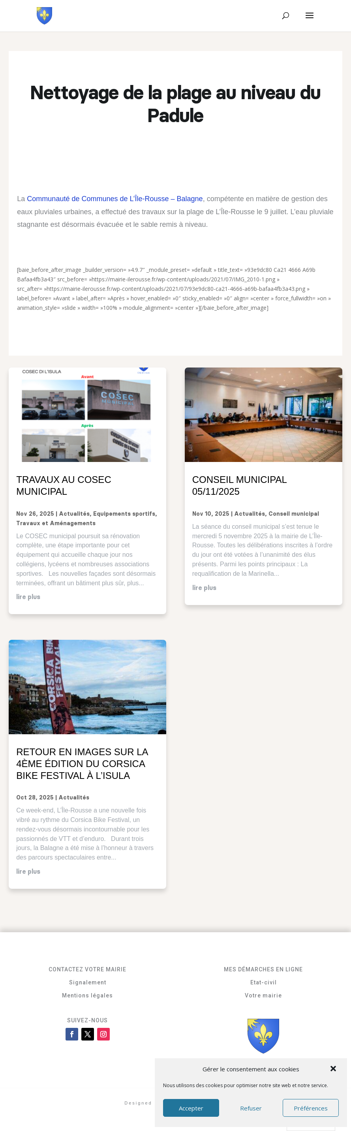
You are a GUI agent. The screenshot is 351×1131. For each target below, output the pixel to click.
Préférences (311, 1108)
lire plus (28, 597)
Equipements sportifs (124, 514)
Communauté (48, 199)
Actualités (74, 514)
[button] (334, 1069)
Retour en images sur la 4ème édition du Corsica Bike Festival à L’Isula (82, 763)
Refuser (251, 1108)
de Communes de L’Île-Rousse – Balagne (136, 199)
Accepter (191, 1108)
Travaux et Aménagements (56, 523)
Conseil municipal (293, 514)
